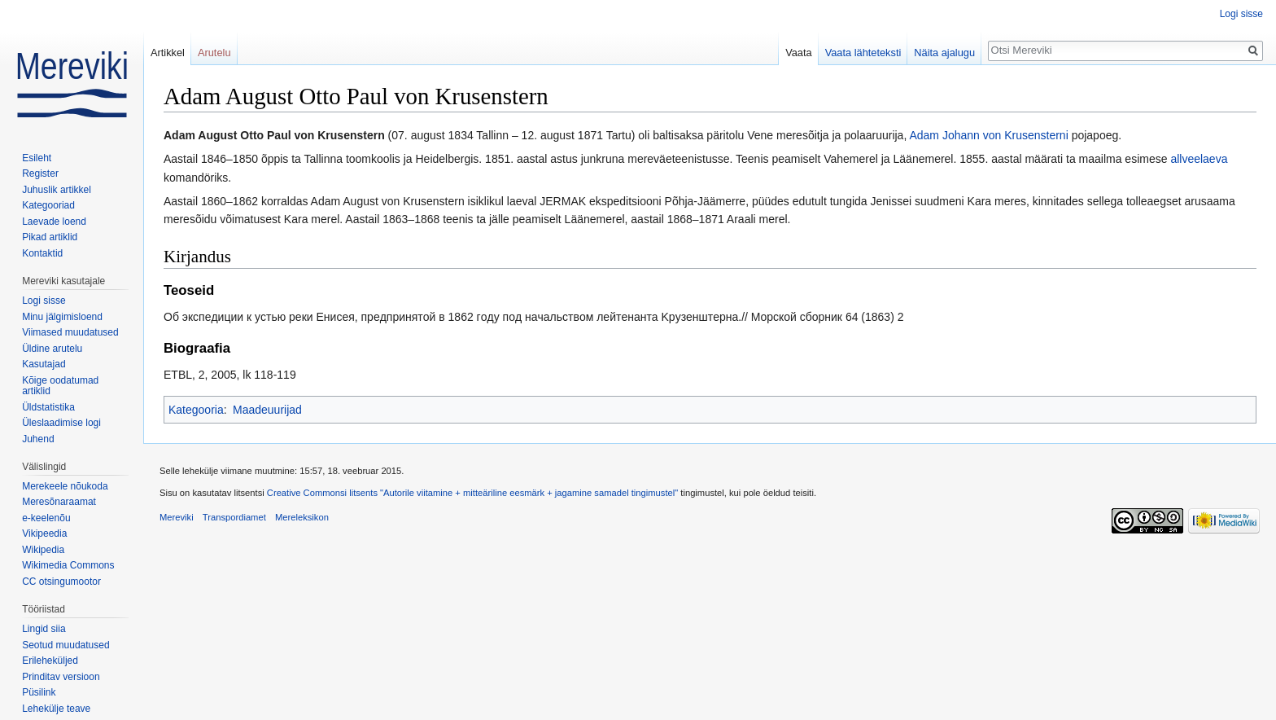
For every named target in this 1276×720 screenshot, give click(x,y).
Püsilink (38, 692)
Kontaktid (42, 253)
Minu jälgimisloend (62, 317)
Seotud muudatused (65, 645)
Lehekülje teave (56, 708)
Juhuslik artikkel (56, 189)
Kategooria (196, 409)
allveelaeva (1198, 158)
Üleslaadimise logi (61, 422)
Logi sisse (1241, 14)
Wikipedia (43, 549)
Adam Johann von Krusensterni (988, 135)
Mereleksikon (302, 517)
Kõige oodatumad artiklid (60, 386)
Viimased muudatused (70, 332)
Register (40, 173)
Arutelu (214, 52)
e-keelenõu (46, 518)
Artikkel (168, 52)
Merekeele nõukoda (64, 486)
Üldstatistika (48, 407)
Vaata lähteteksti (863, 52)
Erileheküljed (50, 660)
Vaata (798, 52)
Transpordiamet (234, 517)
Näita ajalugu (944, 52)
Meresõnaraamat (59, 501)
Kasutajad (43, 364)
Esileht (36, 158)
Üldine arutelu (52, 348)
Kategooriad (48, 205)
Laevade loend (54, 221)
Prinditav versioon (60, 677)
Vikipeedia (44, 533)
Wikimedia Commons (68, 565)
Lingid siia (43, 628)
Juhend (38, 439)
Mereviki (177, 517)
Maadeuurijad (267, 409)
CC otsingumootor (61, 581)
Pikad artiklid (49, 237)
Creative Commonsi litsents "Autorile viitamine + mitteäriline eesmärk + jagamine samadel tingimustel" (472, 493)
